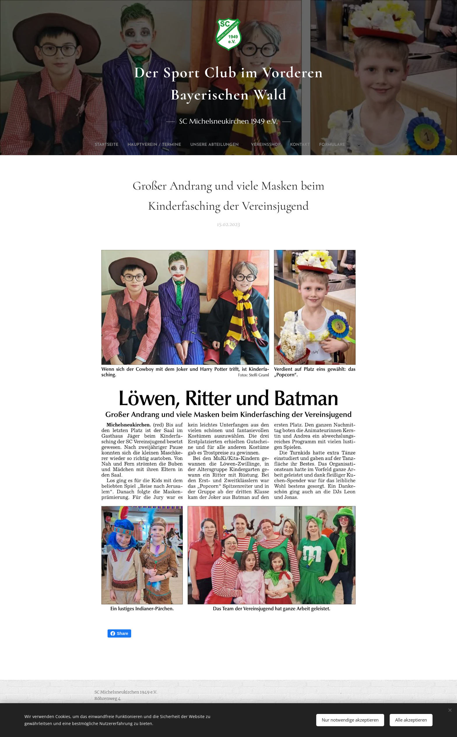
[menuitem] (178, 145)
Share (119, 633)
